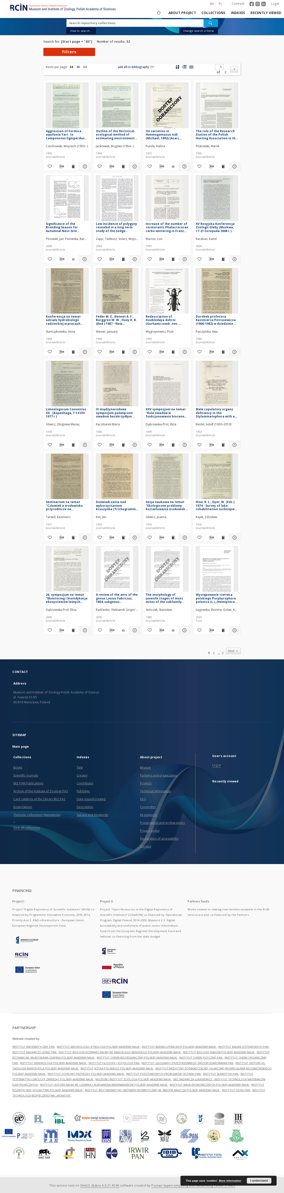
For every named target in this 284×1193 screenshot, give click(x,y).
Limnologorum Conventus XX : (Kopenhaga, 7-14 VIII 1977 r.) (66, 412)
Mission (145, 767)
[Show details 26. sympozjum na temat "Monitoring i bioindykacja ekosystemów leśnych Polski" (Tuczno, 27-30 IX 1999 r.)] (84, 630)
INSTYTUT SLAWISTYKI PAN (221, 1074)
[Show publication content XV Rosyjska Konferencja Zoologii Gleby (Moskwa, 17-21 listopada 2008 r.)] (223, 259)
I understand (259, 1180)
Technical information (155, 791)
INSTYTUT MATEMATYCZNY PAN (33, 1046)
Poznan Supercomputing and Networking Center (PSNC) (193, 1185)
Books (17, 767)
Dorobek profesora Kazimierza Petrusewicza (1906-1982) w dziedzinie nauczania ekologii (216, 319)
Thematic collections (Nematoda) (36, 815)
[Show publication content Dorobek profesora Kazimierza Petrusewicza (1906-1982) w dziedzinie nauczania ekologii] (223, 352)
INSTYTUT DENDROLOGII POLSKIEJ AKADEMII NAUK (53, 1063)
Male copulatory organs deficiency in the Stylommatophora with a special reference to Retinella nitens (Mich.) (215, 412)
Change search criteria (198, 31)
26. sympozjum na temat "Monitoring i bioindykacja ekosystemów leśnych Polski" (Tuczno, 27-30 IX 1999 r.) (67, 598)
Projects (146, 783)
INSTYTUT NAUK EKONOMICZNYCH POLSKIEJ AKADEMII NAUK (210, 1084)
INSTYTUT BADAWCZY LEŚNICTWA (34, 1052)
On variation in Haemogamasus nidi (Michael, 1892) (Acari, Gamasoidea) (162, 134)
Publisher (83, 791)
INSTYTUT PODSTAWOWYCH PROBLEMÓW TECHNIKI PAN (163, 1074)
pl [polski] (220, 3)
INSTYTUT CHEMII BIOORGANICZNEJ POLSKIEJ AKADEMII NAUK (137, 1057)
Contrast (238, 3)
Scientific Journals (25, 775)
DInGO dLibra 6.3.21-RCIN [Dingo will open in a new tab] (99, 1185)
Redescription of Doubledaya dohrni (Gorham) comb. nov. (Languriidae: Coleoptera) (166, 319)
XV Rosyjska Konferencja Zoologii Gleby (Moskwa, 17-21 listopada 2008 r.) (215, 227)
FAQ (143, 799)
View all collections (26, 828)
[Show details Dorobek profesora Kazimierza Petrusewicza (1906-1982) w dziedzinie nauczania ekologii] (234, 352)
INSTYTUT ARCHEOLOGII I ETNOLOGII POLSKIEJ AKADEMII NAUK (98, 1046)
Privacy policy (150, 831)
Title (80, 767)
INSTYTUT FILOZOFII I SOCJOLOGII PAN (114, 1063)
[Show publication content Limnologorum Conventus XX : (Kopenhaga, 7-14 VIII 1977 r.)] (73, 445)
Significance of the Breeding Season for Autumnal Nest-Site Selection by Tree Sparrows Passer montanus (62, 227)
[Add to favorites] (49, 166)
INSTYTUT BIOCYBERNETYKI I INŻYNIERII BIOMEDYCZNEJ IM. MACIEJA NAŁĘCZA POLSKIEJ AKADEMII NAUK (152, 1090)
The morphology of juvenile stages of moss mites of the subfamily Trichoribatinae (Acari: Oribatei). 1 (164, 598)
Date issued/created (91, 799)
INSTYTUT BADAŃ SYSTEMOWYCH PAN (243, 1046)
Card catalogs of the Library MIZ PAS (39, 799)
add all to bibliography (136, 67)
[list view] (191, 67)
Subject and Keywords (92, 815)
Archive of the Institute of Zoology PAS (40, 791)
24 (71, 67)
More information (230, 1180)
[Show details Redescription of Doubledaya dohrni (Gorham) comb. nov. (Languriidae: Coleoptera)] (184, 352)
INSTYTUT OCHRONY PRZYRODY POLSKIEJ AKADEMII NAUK (86, 1074)
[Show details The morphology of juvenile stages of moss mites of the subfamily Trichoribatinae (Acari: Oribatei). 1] (184, 630)
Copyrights (148, 807)
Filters (69, 51)
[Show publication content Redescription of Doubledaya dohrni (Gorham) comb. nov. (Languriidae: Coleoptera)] (173, 352)
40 (78, 67)
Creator (82, 775)
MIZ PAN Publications (28, 783)
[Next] (234, 69)
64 (85, 67)
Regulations (148, 815)
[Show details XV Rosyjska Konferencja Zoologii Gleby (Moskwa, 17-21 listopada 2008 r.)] (234, 259)
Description (85, 807)
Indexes (238, 13)
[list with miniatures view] (184, 67)
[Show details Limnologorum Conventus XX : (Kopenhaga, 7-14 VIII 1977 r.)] (84, 445)
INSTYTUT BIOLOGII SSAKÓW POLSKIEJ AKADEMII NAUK (219, 1052)
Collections (213, 13)
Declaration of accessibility (159, 838)
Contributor (85, 783)
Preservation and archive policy (162, 823)
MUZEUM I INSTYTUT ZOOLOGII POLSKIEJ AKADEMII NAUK (133, 1079)
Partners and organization (158, 775)
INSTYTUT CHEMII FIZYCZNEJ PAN (201, 1057)
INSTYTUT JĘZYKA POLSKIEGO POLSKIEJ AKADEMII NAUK (117, 1068)
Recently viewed (265, 13)
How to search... (81, 31)
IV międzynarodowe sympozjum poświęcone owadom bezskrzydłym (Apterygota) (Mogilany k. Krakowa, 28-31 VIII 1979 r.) (116, 412)
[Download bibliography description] (61, 166)
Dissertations (22, 807)
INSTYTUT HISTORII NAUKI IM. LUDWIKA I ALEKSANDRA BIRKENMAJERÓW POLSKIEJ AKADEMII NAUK (104, 1084)
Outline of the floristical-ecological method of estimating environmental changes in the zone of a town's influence (117, 134)
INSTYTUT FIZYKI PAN (236, 1090)
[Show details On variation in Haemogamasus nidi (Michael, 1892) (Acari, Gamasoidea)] (184, 166)
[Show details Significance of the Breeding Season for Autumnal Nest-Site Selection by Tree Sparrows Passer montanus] (84, 259)
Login (275, 4)
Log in (216, 765)
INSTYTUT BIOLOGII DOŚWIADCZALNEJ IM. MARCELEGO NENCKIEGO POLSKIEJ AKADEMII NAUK (120, 1052)
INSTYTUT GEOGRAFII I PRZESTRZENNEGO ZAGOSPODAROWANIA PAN (188, 1063)
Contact (145, 846)
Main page (20, 746)
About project (182, 13)
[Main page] (158, 12)
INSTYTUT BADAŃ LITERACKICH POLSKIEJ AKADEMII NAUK (179, 1046)
